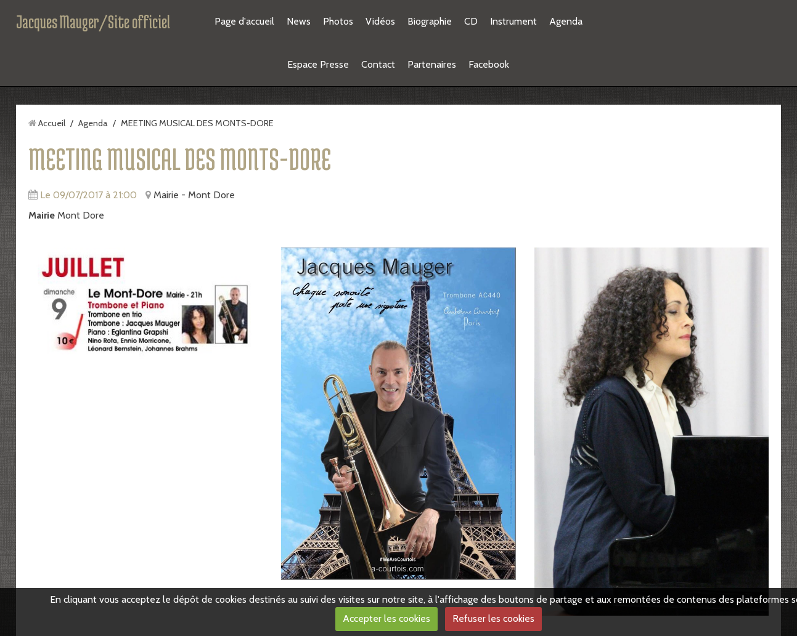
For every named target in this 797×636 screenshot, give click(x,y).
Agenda (565, 21)
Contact (378, 64)
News (299, 21)
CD (471, 21)
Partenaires (431, 64)
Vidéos (380, 21)
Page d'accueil (244, 21)
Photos (338, 21)
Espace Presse (318, 64)
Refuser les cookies (493, 618)
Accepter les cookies (386, 618)
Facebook (488, 64)
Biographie (429, 21)
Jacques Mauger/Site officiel (93, 21)
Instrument (513, 21)
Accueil (51, 123)
